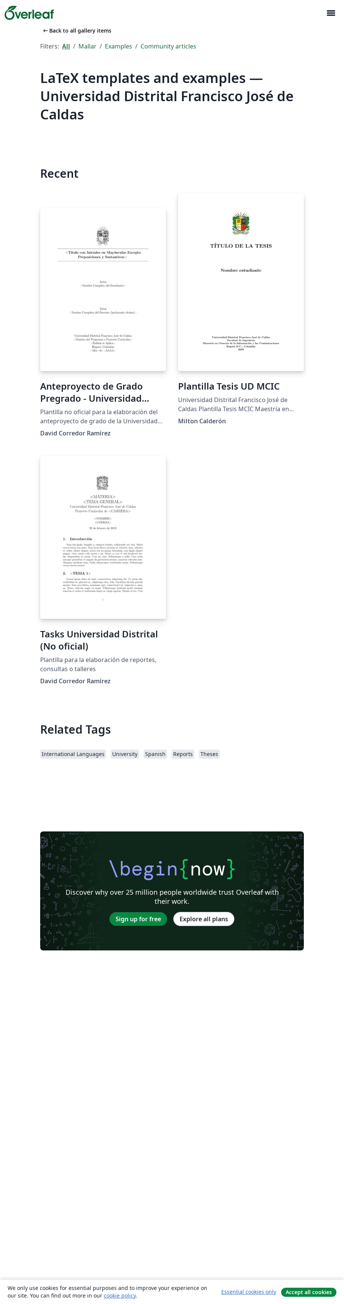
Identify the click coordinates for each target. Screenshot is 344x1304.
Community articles (168, 46)
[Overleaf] (29, 13)
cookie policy (120, 1295)
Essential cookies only (248, 1291)
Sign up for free (138, 919)
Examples (118, 46)
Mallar (87, 46)
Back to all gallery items (76, 30)
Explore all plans (204, 919)
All (66, 46)
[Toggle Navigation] (330, 13)
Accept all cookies (309, 1292)
